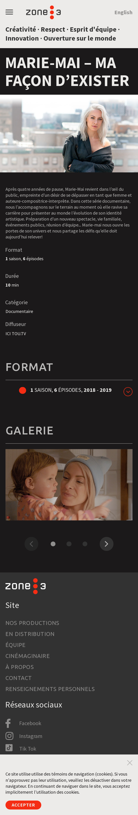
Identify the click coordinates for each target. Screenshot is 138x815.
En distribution (30, 634)
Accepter (23, 805)
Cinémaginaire (28, 656)
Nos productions (32, 623)
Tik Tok (27, 748)
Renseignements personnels (50, 689)
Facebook (30, 723)
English (123, 12)
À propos (20, 667)
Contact (19, 678)
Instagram (30, 736)
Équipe (16, 645)
